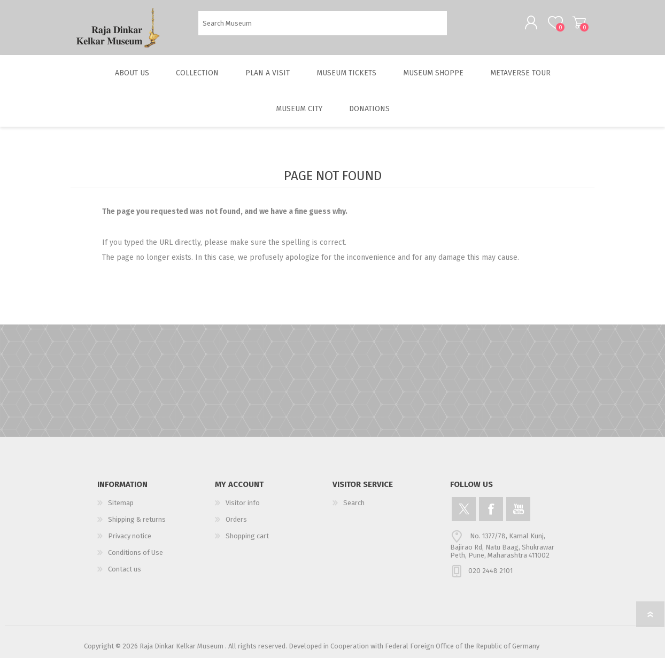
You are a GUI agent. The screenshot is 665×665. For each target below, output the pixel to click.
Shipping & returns (137, 526)
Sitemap (121, 510)
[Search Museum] (322, 27)
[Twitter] (464, 516)
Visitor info (243, 510)
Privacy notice (129, 543)
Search (459, 27)
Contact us (124, 576)
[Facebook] (491, 516)
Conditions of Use (135, 559)
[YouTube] (518, 516)
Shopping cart (569, 26)
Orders (236, 526)
